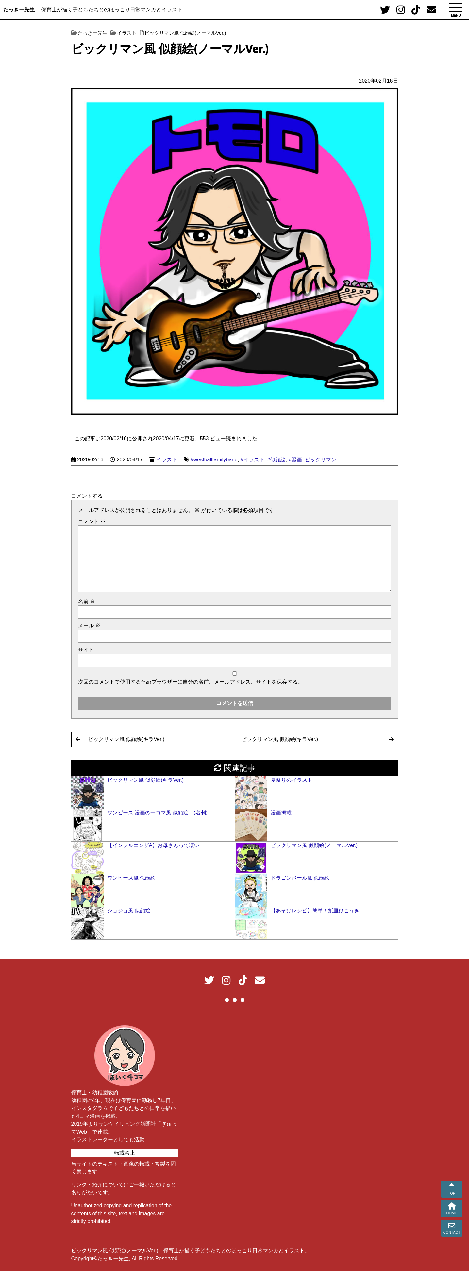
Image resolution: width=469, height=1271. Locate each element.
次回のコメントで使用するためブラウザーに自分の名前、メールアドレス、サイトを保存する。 (190, 681)
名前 (86, 601)
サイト (86, 649)
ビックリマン (320, 459)
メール (89, 625)
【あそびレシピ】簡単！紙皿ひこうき (315, 910)
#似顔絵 (276, 459)
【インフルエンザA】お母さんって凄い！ (156, 845)
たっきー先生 (19, 9)
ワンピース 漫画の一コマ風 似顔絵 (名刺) (157, 812)
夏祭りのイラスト (291, 780)
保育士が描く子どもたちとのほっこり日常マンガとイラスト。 (114, 9)
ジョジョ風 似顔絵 (128, 910)
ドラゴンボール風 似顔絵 (300, 878)
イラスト (166, 459)
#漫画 (295, 459)
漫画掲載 (281, 812)
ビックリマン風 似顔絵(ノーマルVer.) (314, 845)
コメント (92, 521)
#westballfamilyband (214, 459)
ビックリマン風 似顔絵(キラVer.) (126, 739)
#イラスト (252, 459)
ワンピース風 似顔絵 (131, 878)
